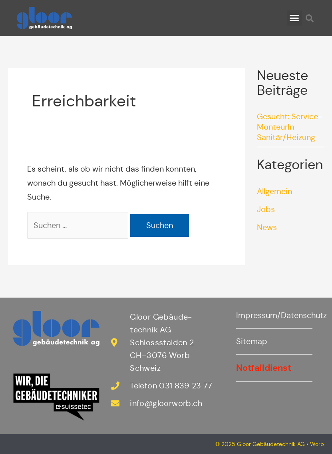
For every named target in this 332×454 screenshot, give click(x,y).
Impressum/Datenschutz (281, 315)
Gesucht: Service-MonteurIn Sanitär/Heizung (289, 127)
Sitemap (251, 341)
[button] (294, 18)
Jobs (266, 209)
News (267, 227)
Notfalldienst (263, 367)
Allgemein (274, 191)
